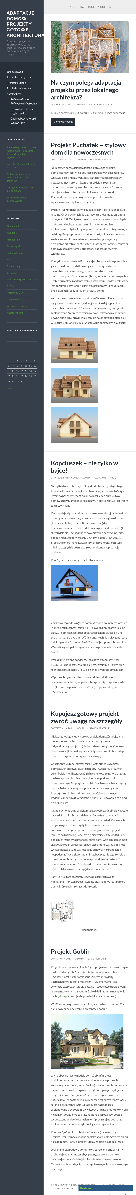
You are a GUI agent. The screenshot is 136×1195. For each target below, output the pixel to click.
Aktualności (13, 226)
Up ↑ (116, 1188)
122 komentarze (105, 477)
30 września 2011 (62, 728)
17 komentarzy (98, 958)
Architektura (13, 239)
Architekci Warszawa (19, 88)
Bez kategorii (13, 246)
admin (80, 104)
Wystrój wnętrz (15, 312)
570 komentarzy (100, 728)
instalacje (12, 272)
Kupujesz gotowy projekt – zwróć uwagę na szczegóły (87, 717)
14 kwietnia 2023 (62, 104)
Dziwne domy (13, 266)
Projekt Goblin (71, 951)
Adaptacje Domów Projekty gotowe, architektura (26, 24)
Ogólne (10, 286)
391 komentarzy (100, 159)
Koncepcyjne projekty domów (22, 279)
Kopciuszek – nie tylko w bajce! (84, 466)
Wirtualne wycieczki (17, 306)
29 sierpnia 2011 (61, 958)
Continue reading (63, 121)
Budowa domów (15, 252)
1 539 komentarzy (100, 104)
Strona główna (15, 71)
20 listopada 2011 (62, 159)
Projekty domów (15, 292)
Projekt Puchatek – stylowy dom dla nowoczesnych (88, 148)
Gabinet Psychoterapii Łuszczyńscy (23, 120)
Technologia (13, 299)
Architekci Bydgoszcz (19, 77)
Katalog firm (14, 94)
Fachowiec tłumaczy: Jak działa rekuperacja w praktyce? (19, 177)
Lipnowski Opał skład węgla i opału (22, 111)
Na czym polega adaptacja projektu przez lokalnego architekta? (86, 90)
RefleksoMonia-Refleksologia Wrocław (23, 101)
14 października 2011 (64, 477)
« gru (9, 388)
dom (9, 259)
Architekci (12, 232)
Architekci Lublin (16, 82)
